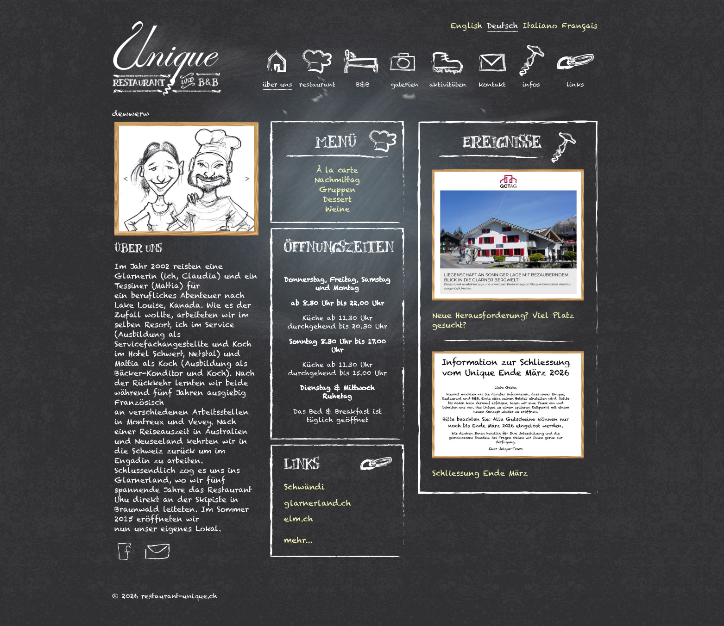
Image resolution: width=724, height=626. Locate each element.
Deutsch (502, 26)
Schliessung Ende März (480, 473)
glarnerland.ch (317, 503)
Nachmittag (337, 180)
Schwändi (306, 487)
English (466, 26)
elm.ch (298, 519)
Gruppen (337, 189)
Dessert (337, 199)
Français (580, 26)
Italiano (540, 26)
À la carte (337, 170)
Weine (337, 209)
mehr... (298, 540)
